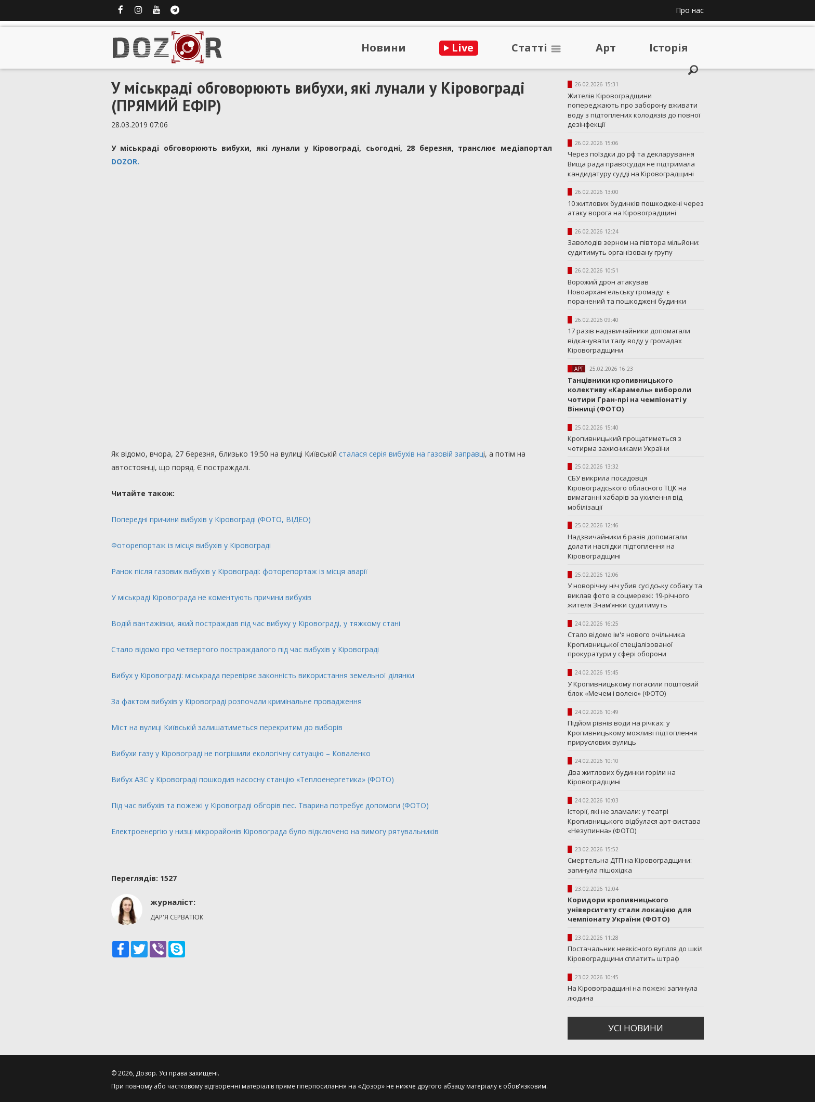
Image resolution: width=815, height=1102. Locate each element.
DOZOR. (126, 161)
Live (459, 48)
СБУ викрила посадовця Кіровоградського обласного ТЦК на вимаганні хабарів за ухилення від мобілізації (627, 492)
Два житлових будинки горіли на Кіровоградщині (622, 777)
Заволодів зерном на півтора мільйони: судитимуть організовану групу (634, 247)
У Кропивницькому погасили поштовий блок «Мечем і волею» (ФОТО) (633, 688)
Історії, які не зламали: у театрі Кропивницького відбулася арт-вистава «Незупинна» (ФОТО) (634, 821)
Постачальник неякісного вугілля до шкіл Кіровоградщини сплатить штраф (635, 953)
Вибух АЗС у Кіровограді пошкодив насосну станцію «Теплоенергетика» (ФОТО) (252, 779)
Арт (606, 48)
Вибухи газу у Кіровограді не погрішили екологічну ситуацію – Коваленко (241, 753)
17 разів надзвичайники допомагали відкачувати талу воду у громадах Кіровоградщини (629, 340)
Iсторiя (668, 48)
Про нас (690, 10)
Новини (383, 48)
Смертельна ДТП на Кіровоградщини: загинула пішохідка (630, 865)
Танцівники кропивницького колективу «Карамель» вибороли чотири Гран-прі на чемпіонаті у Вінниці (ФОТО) (629, 394)
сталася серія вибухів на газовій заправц (410, 454)
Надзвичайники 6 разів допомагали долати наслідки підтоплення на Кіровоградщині (627, 546)
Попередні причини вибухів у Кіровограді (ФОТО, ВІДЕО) (211, 519)
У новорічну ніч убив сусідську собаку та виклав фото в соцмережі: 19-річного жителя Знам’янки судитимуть (635, 595)
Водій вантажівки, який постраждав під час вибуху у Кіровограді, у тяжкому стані (255, 623)
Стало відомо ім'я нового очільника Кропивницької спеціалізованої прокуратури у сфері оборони (626, 644)
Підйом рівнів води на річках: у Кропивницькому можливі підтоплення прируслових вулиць (632, 732)
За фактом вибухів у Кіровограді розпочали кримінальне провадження (236, 701)
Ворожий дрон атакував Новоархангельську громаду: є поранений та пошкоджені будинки (627, 291)
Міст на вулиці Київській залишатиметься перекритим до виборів (227, 727)
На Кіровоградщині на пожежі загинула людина (633, 993)
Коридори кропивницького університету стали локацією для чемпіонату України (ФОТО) (629, 909)
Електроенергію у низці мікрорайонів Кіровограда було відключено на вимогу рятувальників (275, 831)
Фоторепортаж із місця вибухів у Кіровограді (191, 545)
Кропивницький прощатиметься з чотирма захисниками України (624, 443)
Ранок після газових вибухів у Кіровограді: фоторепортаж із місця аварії (239, 571)
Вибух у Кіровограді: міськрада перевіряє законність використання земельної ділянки (262, 675)
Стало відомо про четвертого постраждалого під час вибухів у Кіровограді (245, 649)
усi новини (635, 1028)
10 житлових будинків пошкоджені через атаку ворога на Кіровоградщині (636, 208)
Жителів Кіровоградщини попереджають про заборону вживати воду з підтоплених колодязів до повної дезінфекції (634, 110)
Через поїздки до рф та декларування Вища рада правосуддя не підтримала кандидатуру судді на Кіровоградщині (631, 163)
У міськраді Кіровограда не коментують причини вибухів (211, 597)
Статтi (536, 48)
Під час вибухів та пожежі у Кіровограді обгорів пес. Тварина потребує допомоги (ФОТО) (270, 805)
